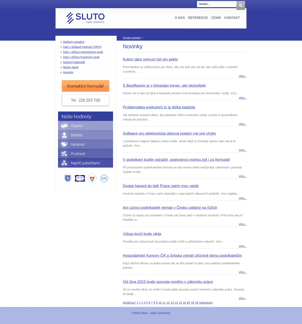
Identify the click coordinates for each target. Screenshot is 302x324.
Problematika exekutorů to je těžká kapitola (159, 107)
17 (188, 302)
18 (192, 302)
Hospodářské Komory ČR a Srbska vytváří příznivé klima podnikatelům (182, 255)
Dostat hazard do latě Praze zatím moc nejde (161, 186)
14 (176, 302)
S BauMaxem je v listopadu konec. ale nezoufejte (164, 85)
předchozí (129, 302)
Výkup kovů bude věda (142, 234)
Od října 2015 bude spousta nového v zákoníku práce (168, 282)
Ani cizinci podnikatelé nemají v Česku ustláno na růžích (170, 207)
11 (164, 302)
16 (184, 302)
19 (196, 302)
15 (180, 302)
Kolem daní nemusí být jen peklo (150, 59)
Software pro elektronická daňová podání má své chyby (169, 133)
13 (172, 302)
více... (243, 76)
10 (160, 302)
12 (168, 302)
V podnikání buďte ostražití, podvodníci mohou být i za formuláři (176, 159)
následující (206, 302)
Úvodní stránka (131, 37)
